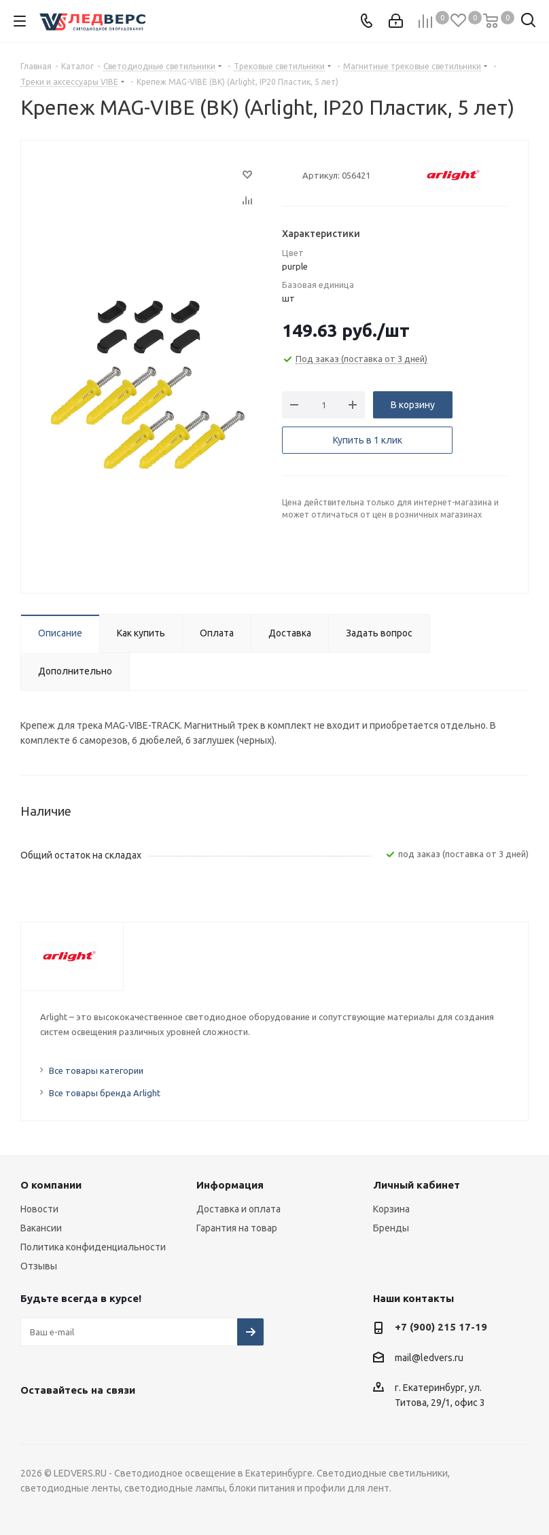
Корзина (391, 1209)
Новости (39, 1209)
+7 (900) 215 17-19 (441, 1327)
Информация (230, 1185)
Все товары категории (96, 1070)
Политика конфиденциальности (93, 1247)
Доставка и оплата (238, 1209)
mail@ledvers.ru (429, 1357)
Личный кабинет (416, 1185)
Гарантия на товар (236, 1228)
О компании (51, 1185)
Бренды (391, 1228)
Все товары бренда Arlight (104, 1093)
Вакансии (41, 1228)
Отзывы (38, 1266)
